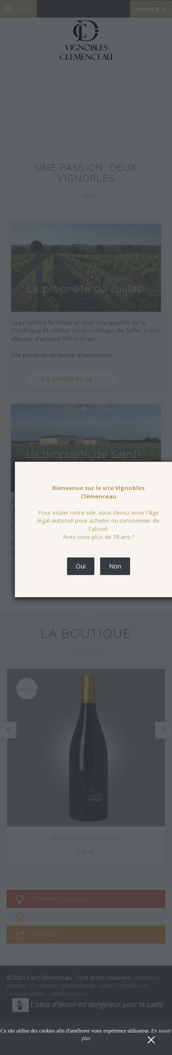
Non (115, 566)
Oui (81, 566)
